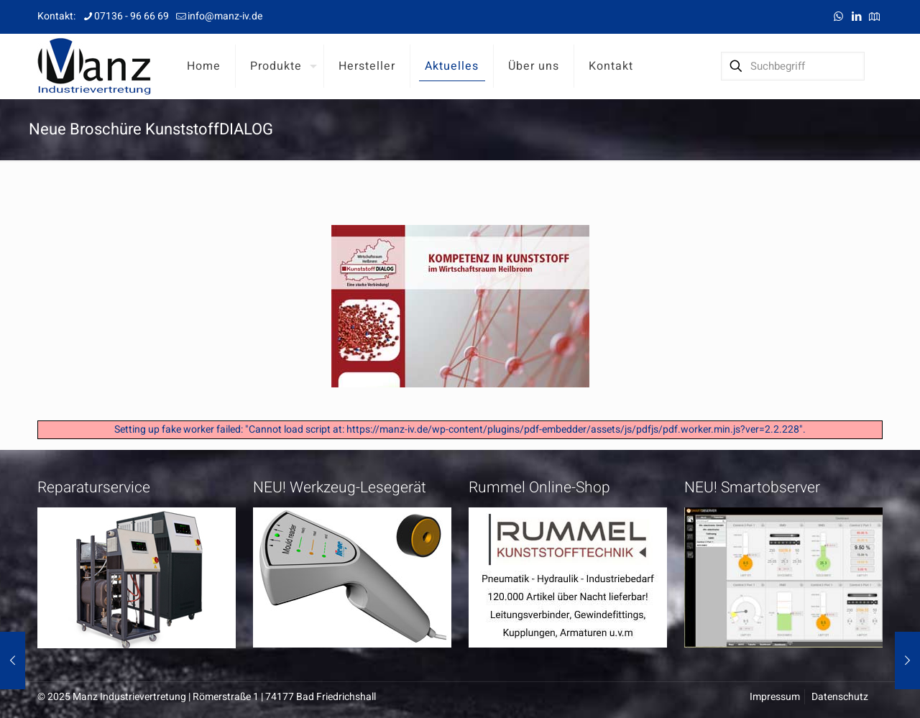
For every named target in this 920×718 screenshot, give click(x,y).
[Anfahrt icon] (874, 16)
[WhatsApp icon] (838, 16)
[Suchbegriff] (793, 66)
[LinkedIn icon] (856, 16)
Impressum (775, 696)
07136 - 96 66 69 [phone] (131, 16)
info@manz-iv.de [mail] (225, 16)
